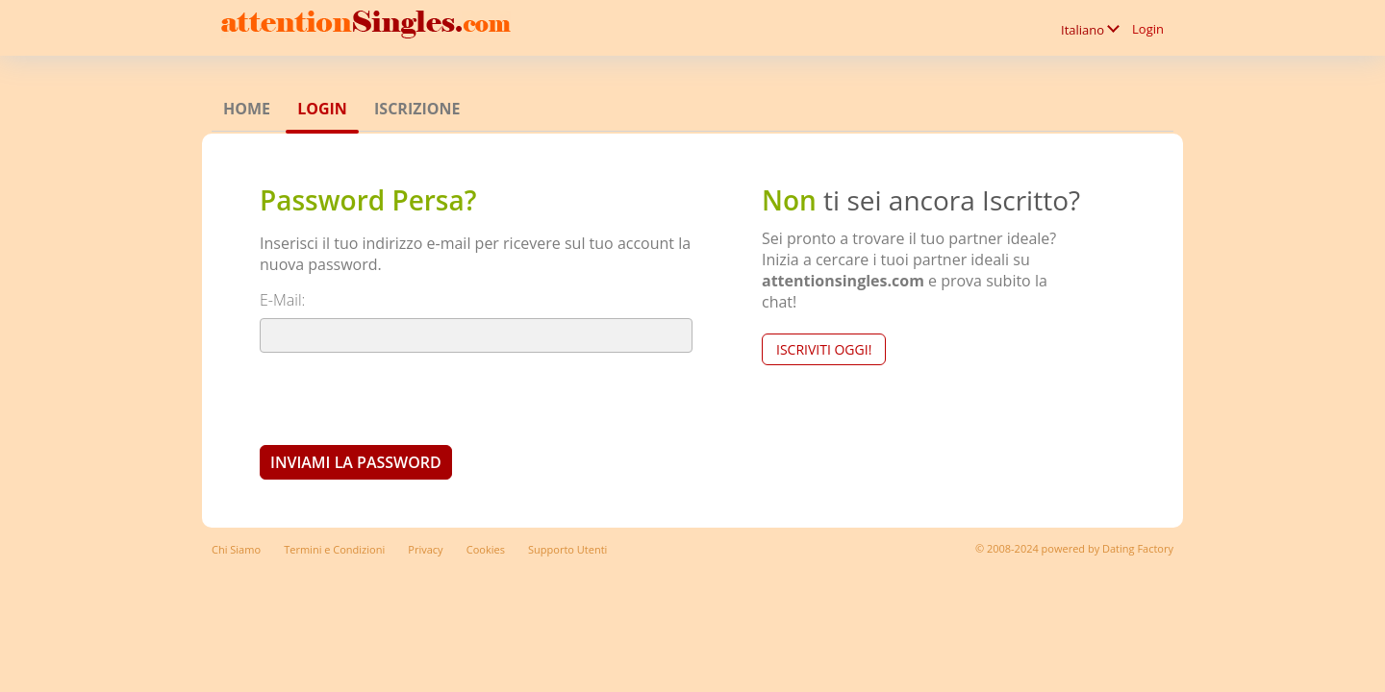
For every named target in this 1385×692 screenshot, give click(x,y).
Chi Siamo (236, 549)
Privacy (425, 549)
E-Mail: (282, 299)
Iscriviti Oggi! (823, 349)
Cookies (485, 549)
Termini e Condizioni (334, 549)
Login (1148, 28)
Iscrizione (417, 108)
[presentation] (406, 397)
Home (246, 108)
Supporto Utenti (567, 549)
